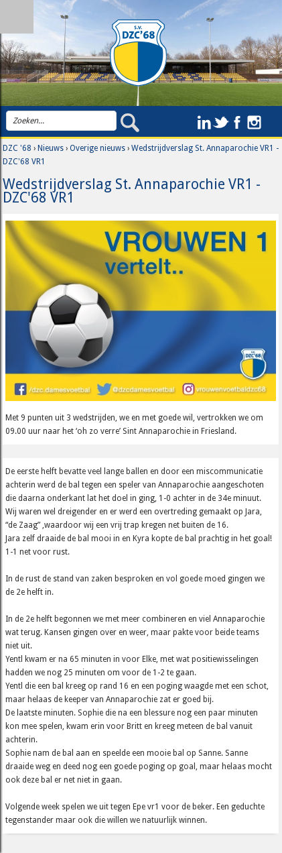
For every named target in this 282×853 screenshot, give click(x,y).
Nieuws (51, 148)
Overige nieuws (97, 148)
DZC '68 (17, 148)
